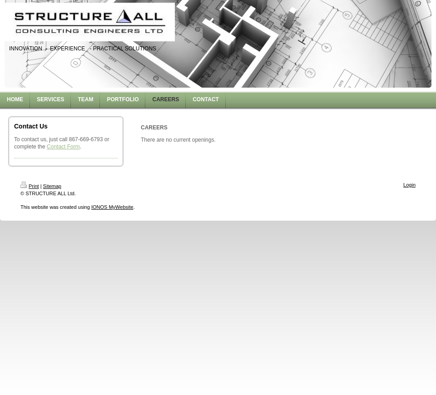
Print (29, 186)
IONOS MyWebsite (112, 207)
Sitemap (52, 186)
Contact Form (63, 146)
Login (409, 185)
